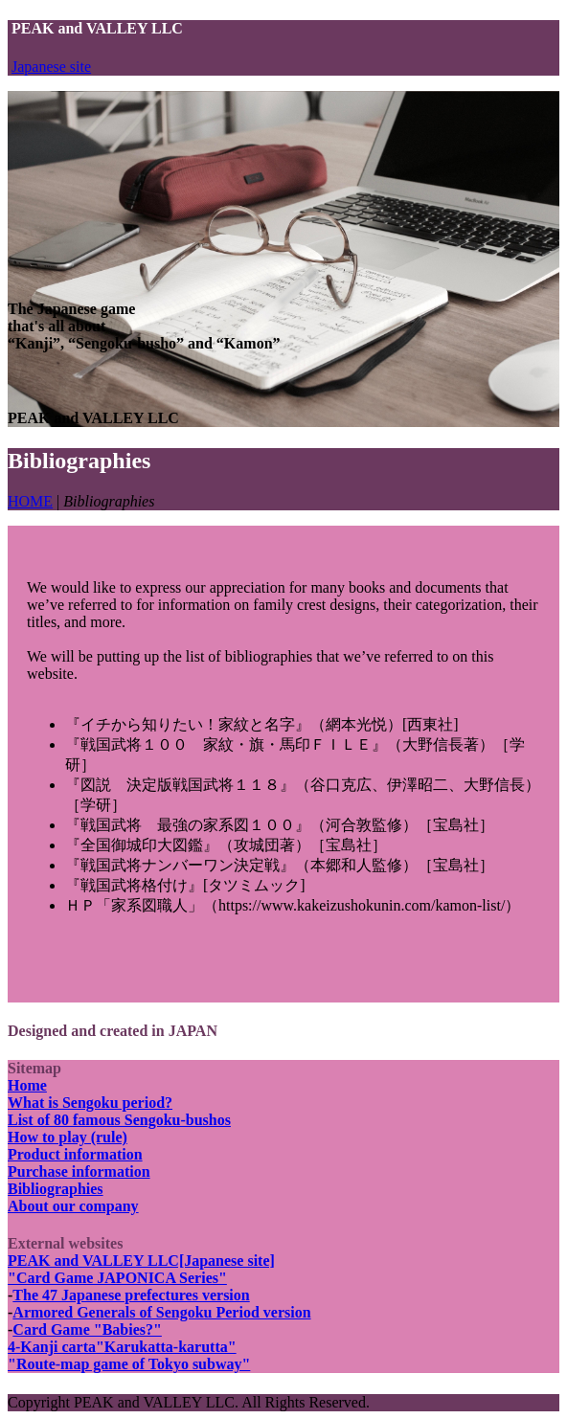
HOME (30, 501)
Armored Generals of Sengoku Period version (161, 1312)
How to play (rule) (67, 1137)
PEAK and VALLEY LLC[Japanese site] (141, 1260)
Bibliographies (55, 1189)
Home (27, 1085)
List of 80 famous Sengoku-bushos (119, 1120)
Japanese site (51, 66)
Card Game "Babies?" (87, 1329)
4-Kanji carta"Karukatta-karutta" (122, 1347)
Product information (75, 1154)
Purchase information (79, 1171)
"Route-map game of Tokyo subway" (129, 1364)
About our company (73, 1206)
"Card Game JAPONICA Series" (117, 1278)
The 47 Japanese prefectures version (130, 1295)
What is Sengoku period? (90, 1102)
